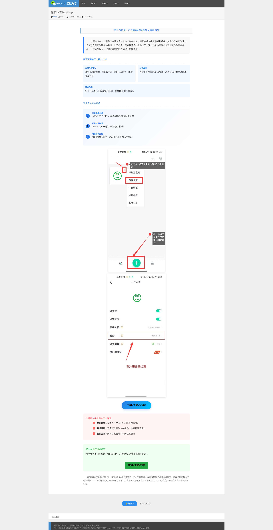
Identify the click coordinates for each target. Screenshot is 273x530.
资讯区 (127, 3)
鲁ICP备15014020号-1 (84, 525)
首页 (84, 3)
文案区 (116, 3)
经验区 (105, 3)
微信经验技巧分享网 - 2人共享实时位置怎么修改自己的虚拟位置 (64, 3)
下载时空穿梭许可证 (136, 405)
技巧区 (94, 3)
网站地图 (95, 525)
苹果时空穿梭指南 (136, 465)
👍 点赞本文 (129, 504)
